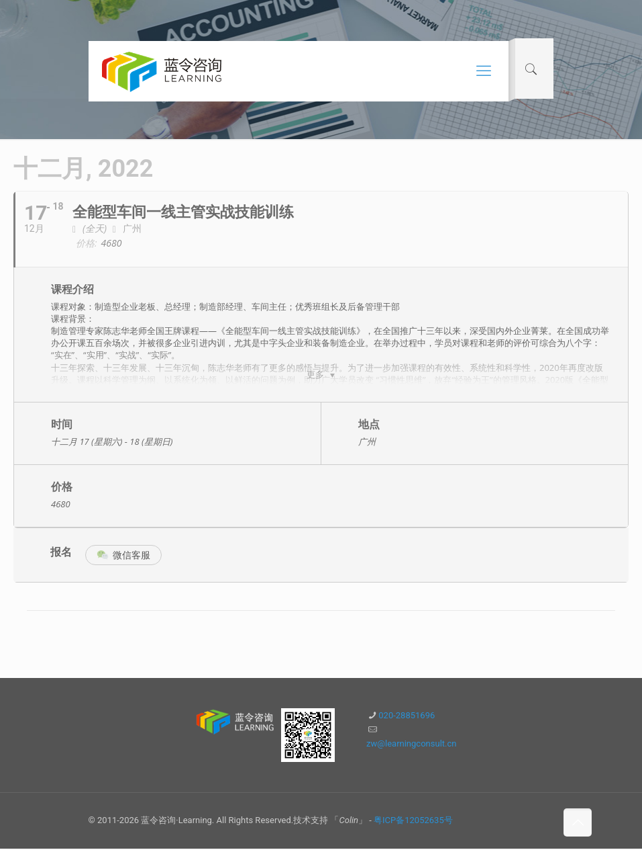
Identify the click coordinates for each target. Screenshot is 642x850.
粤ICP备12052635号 (413, 821)
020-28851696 (406, 717)
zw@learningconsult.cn (411, 745)
